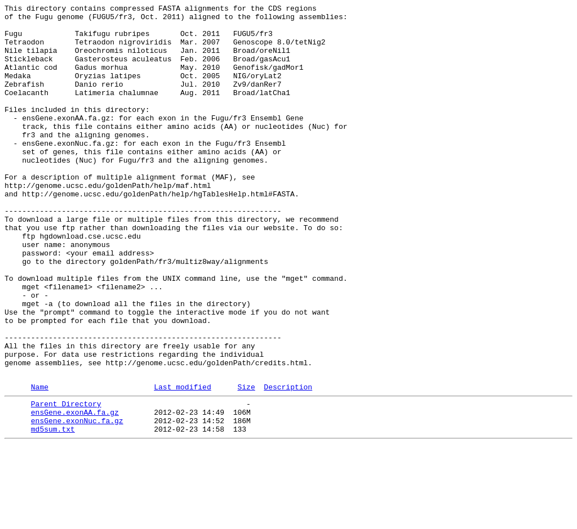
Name (39, 463)
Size (246, 463)
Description (288, 463)
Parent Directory (66, 481)
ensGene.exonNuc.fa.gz (77, 501)
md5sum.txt (53, 511)
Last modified (182, 463)
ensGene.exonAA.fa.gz (75, 491)
